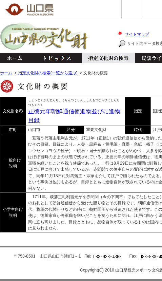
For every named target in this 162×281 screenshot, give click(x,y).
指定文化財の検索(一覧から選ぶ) (47, 73)
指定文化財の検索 (108, 58)
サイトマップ (137, 34)
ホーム (14, 58)
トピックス (55, 58)
